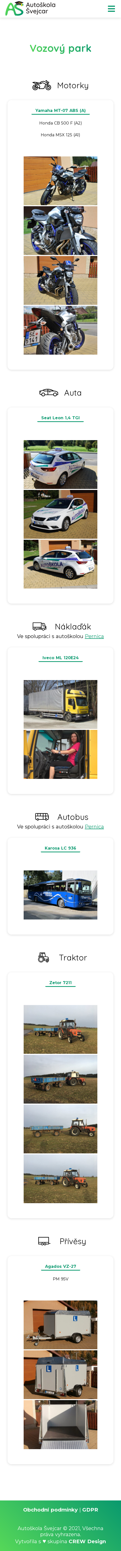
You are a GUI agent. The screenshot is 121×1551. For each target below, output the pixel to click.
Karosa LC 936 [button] (60, 848)
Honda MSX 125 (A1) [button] (60, 135)
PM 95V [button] (60, 1279)
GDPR (90, 1510)
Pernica (94, 636)
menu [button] (111, 9)
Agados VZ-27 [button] (60, 1266)
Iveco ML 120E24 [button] (61, 657)
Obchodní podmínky (50, 1510)
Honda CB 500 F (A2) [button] (60, 123)
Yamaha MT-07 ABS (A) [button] (60, 110)
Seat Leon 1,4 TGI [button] (60, 417)
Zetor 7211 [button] (60, 982)
